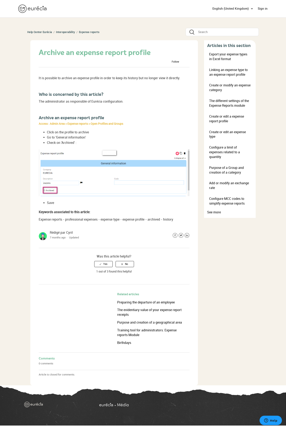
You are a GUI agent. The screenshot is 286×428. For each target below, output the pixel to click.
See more (214, 212)
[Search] (222, 32)
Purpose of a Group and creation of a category (226, 170)
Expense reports (89, 32)
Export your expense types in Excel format (228, 56)
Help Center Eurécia (39, 32)
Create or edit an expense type (227, 134)
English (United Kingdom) (231, 8)
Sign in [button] (263, 8)
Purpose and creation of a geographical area (149, 322)
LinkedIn (187, 235)
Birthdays (124, 343)
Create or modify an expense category (230, 87)
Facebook (175, 235)
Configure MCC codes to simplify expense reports (227, 201)
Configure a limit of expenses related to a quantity (224, 152)
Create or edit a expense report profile (226, 118)
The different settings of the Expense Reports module (229, 103)
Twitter (181, 235)
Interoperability (65, 32)
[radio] (103, 264)
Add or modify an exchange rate (229, 185)
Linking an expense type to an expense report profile (228, 72)
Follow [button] (175, 61)
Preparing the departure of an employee (146, 302)
